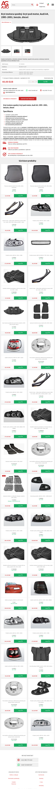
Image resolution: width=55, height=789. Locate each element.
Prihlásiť (41, 3)
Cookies (14, 782)
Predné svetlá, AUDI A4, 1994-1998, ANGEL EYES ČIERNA (41, 531)
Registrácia (42, 6)
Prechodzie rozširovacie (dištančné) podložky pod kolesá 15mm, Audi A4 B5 (14, 736)
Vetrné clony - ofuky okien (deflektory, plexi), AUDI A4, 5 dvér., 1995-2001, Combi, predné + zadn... (41, 392)
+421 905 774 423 (46, 90)
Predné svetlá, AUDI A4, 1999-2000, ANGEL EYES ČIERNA (14, 427)
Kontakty (41, 785)
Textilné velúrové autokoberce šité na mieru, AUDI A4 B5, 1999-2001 (41, 566)
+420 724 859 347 (32, 90)
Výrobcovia (41, 775)
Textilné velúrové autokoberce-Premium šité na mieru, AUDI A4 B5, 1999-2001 (41, 427)
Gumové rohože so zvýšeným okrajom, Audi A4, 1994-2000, (14, 496)
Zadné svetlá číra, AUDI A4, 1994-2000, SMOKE (41, 600)
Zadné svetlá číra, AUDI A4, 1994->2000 (14, 357)
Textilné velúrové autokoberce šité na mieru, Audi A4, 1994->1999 (14, 289)
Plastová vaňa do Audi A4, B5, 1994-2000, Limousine (13, 186)
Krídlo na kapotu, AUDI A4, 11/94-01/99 (14, 600)
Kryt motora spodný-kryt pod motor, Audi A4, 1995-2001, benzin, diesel (14, 323)
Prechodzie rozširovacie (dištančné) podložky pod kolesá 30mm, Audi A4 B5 (14, 701)
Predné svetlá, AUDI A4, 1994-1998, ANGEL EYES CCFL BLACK (41, 701)
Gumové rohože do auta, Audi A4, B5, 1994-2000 (41, 323)
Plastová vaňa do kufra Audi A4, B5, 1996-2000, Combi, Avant (41, 186)
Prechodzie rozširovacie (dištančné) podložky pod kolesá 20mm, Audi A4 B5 (41, 462)
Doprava (13, 784)
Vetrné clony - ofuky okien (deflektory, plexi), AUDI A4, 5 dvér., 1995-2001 (41, 289)
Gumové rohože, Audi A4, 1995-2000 (14, 461)
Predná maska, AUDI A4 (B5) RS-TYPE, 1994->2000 (41, 255)
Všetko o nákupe (13, 775)
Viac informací (5, 22)
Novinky (41, 778)
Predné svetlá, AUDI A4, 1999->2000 (14, 392)
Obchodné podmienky (13, 778)
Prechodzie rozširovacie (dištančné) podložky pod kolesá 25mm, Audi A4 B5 (41, 358)
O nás (41, 782)
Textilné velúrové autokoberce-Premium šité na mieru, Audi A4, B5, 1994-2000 (14, 566)
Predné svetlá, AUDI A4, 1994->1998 (41, 220)
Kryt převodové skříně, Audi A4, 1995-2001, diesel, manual (41, 666)
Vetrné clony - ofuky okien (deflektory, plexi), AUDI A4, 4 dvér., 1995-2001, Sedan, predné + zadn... (14, 221)
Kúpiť (45, 81)
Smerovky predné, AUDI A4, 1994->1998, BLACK (41, 496)
